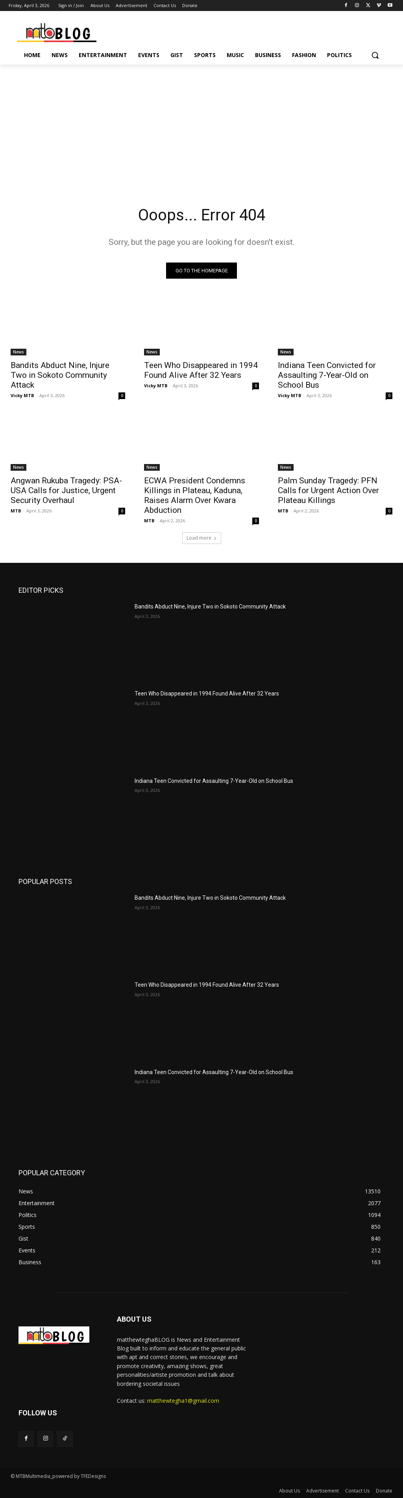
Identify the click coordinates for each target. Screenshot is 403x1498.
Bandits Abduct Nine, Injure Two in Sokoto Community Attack (60, 375)
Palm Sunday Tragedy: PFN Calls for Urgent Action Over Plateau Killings (328, 490)
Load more (202, 537)
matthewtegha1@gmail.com (183, 1400)
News (18, 352)
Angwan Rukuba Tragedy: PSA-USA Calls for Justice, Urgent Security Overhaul (66, 490)
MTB (16, 511)
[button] (375, 55)
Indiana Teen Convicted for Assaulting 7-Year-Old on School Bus (327, 375)
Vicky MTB (22, 395)
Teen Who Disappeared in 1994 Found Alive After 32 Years (201, 370)
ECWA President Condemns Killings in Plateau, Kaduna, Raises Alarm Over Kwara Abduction (194, 495)
